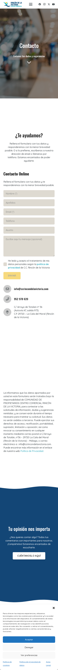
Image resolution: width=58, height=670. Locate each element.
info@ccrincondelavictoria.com (31, 289)
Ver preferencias (29, 655)
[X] (49, 4)
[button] (53, 608)
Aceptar (29, 639)
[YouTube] (53, 4)
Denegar (29, 647)
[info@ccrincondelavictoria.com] (8, 289)
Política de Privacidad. (32, 451)
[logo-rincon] (12, 4)
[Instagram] (44, 4)
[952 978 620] (8, 299)
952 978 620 (21, 299)
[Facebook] (39, 4)
